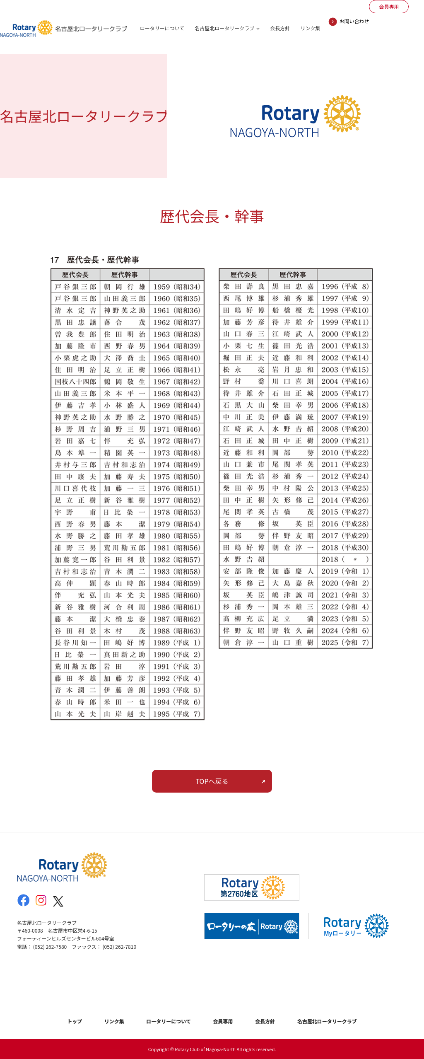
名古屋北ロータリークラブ (224, 27)
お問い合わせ (354, 20)
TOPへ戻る (211, 781)
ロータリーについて (162, 27)
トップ (74, 1021)
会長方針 (280, 27)
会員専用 (223, 1021)
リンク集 (310, 27)
